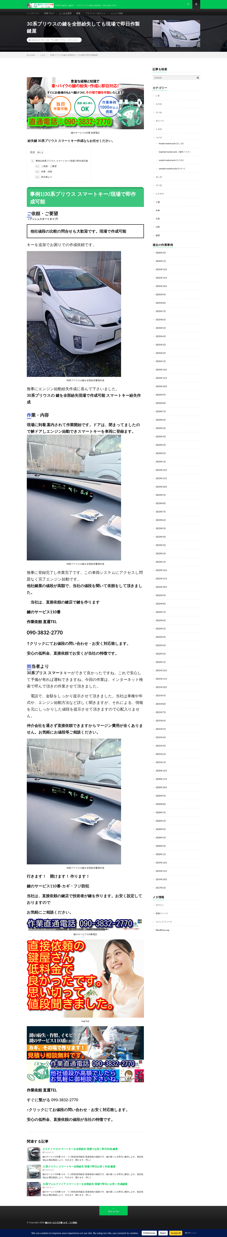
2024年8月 (161, 402)
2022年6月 (161, 616)
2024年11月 (162, 378)
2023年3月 (161, 542)
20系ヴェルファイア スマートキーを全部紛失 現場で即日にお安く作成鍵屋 (85, 1188)
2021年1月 (161, 755)
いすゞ (159, 100)
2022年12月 (162, 566)
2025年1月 (161, 361)
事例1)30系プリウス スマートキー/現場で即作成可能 (59, 166)
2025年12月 (162, 271)
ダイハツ (160, 125)
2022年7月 (161, 608)
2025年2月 (161, 353)
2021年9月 (161, 690)
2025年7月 (161, 312)
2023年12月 (162, 468)
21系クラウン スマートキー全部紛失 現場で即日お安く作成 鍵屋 (79, 1171)
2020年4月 (161, 821)
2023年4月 (161, 534)
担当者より (43, 182)
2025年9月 (161, 296)
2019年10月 (162, 870)
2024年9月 (161, 394)
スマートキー (72, 45)
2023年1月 (161, 558)
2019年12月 (162, 854)
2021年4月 (161, 731)
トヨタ (47, 45)
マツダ (159, 188)
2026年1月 (161, 263)
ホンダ (159, 180)
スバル (159, 117)
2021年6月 (161, 714)
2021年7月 (161, 706)
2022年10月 (162, 583)
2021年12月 (162, 665)
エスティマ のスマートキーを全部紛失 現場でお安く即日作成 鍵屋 (80, 1153)
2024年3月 (161, 443)
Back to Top (113, 1216)
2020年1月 (161, 845)
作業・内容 (43, 177)
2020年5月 (161, 813)
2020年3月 (161, 829)
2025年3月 (161, 345)
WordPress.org (163, 920)
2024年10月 (162, 386)
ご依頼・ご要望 (46, 171)
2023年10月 (162, 484)
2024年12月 (162, 370)
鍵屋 (158, 237)
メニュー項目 (121, 15)
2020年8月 (161, 796)
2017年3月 (161, 878)
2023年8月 (161, 501)
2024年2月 (161, 452)
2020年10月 (162, 780)
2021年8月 (161, 698)
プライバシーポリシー (99, 15)
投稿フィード (162, 904)
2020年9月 (161, 788)
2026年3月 (161, 255)
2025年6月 (161, 320)
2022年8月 (161, 599)
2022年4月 (161, 632)
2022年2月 (161, 649)
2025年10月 (162, 287)
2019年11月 (162, 862)
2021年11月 (162, 673)
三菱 (158, 205)
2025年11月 (162, 279)
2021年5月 (161, 722)
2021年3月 (161, 739)
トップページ (33, 15)
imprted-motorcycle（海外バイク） (176, 155)
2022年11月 (162, 575)
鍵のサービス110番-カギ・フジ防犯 (62, 1227)
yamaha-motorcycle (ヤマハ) (172, 172)
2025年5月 (161, 328)
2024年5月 (161, 427)
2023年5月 (161, 525)
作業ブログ (50, 15)
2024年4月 (161, 435)
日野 (158, 229)
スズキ (159, 108)
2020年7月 (161, 804)
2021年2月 (161, 747)
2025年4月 (161, 337)
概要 (81, 15)
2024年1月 (161, 460)
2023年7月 (161, 509)
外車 (158, 213)
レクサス (160, 196)
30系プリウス (59, 45)
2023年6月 (161, 517)
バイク (159, 141)
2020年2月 (161, 837)
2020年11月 (162, 772)
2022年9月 (161, 591)
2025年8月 (161, 304)
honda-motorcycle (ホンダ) (172, 147)
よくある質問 (67, 15)
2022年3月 (161, 640)
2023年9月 (161, 493)
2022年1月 (161, 657)
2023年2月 (161, 550)
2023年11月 (162, 476)
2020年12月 (162, 763)
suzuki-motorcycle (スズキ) (172, 164)
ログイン (160, 896)
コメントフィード (164, 912)
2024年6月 (161, 419)
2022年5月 (161, 624)
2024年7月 (161, 411)
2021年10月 (162, 681)
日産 (158, 221)
